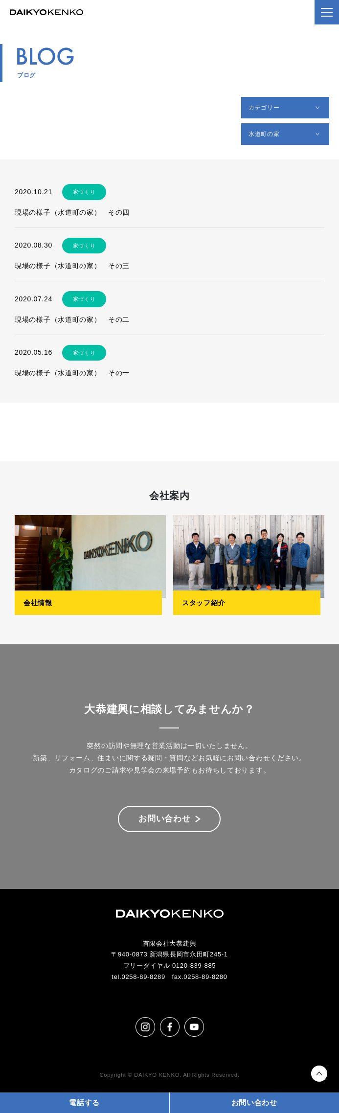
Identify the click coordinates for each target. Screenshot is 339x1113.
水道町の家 (264, 134)
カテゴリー (264, 107)
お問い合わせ (164, 818)
